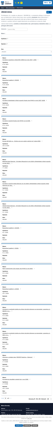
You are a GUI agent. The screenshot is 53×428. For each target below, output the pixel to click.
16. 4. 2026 (5, 320)
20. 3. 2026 (5, 293)
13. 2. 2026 (5, 253)
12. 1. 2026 (5, 190)
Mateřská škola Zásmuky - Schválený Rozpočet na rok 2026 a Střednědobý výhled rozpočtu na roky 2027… (26, 162)
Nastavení (35, 425)
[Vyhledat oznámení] (26, 36)
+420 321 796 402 (16, 414)
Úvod (2, 7)
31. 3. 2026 (5, 315)
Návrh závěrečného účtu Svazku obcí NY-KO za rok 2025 (18, 268)
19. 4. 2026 (5, 366)
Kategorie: (3, 29)
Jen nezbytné (27, 425)
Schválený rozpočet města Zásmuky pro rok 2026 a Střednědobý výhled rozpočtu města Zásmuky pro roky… (25, 184)
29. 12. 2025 (5, 145)
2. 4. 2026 (5, 362)
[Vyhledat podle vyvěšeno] (26, 41)
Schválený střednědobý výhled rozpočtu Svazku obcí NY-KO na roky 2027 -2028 (24, 100)
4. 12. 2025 (5, 64)
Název (3, 33)
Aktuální (4, 71)
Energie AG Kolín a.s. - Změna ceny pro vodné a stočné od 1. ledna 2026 (22, 141)
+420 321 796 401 (6, 414)
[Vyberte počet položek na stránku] (49, 399)
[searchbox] (17, 29)
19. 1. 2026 (5, 232)
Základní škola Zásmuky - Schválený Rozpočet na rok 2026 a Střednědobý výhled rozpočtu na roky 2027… (26, 206)
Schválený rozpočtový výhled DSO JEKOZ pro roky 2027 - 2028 (20, 60)
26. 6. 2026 (5, 388)
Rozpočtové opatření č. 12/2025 (12, 228)
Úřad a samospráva (10, 7)
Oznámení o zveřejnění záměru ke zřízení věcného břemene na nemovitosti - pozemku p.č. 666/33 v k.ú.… (26, 310)
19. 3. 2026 (5, 273)
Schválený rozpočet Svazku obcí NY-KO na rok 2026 (17, 121)
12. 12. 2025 (5, 85)
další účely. (29, 418)
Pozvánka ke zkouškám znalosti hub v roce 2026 (16, 379)
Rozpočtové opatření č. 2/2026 (11, 289)
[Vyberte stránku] (5, 398)
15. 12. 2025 (5, 105)
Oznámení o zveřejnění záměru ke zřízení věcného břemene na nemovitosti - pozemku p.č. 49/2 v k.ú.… (26, 334)
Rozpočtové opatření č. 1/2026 (11, 248)
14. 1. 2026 (5, 212)
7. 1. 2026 (4, 168)
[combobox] (17, 29)
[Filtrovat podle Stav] (26, 51)
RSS (49, 12)
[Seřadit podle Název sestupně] (5, 33)
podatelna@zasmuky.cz (32, 410)
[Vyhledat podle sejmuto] (26, 46)
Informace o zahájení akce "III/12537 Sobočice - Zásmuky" (18, 357)
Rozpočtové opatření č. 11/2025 (11, 80)
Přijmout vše (19, 425)
